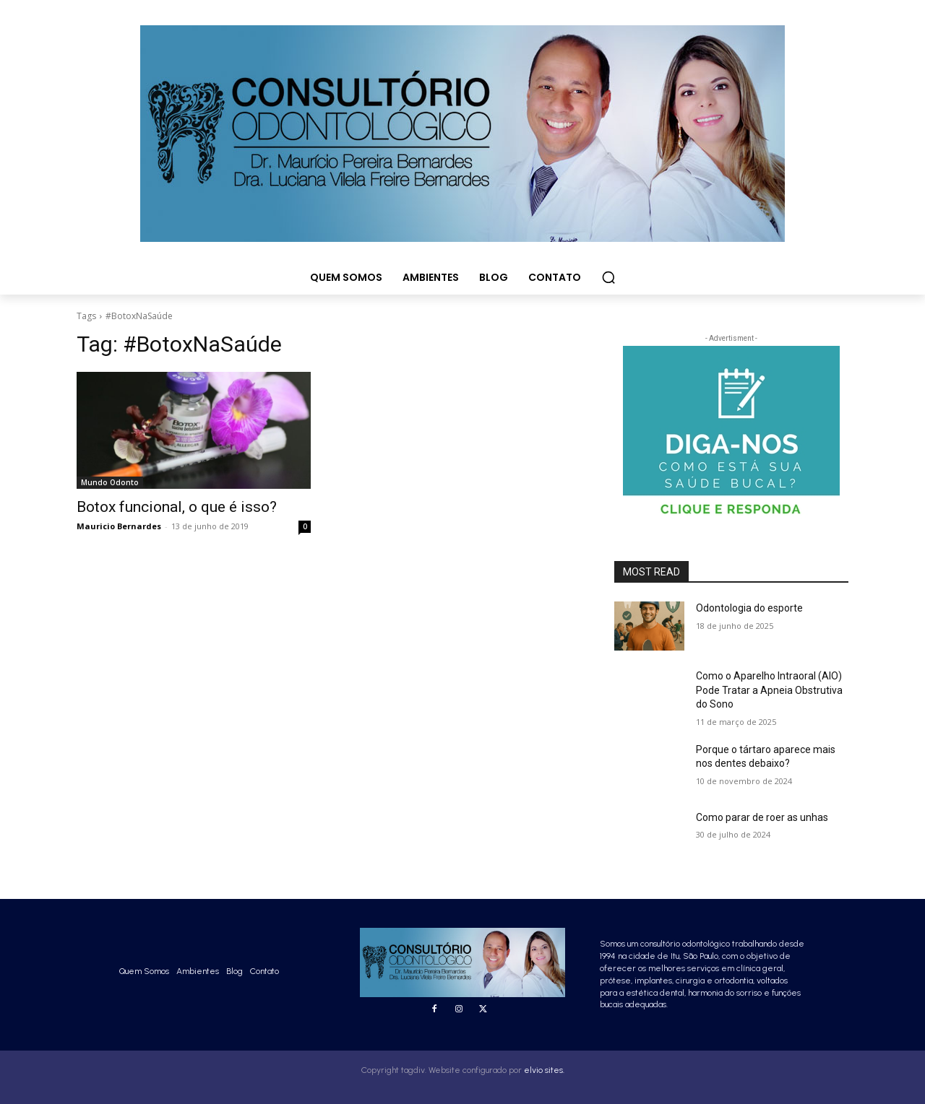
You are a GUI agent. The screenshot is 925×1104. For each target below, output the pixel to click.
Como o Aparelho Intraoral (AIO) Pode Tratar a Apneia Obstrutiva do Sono (769, 690)
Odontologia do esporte (749, 608)
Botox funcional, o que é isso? (177, 507)
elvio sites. (544, 1070)
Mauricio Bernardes (119, 526)
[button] (608, 277)
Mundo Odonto (110, 482)
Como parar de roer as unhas (762, 817)
